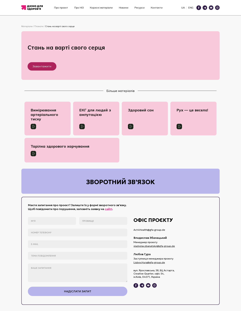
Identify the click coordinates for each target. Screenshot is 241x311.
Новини (123, 7)
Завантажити (42, 66)
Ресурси (139, 7)
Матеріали (27, 26)
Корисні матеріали (101, 7)
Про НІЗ (79, 7)
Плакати (39, 26)
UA (183, 7)
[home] (33, 7)
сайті (108, 209)
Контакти (156, 7)
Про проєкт (61, 7)
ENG (190, 7)
